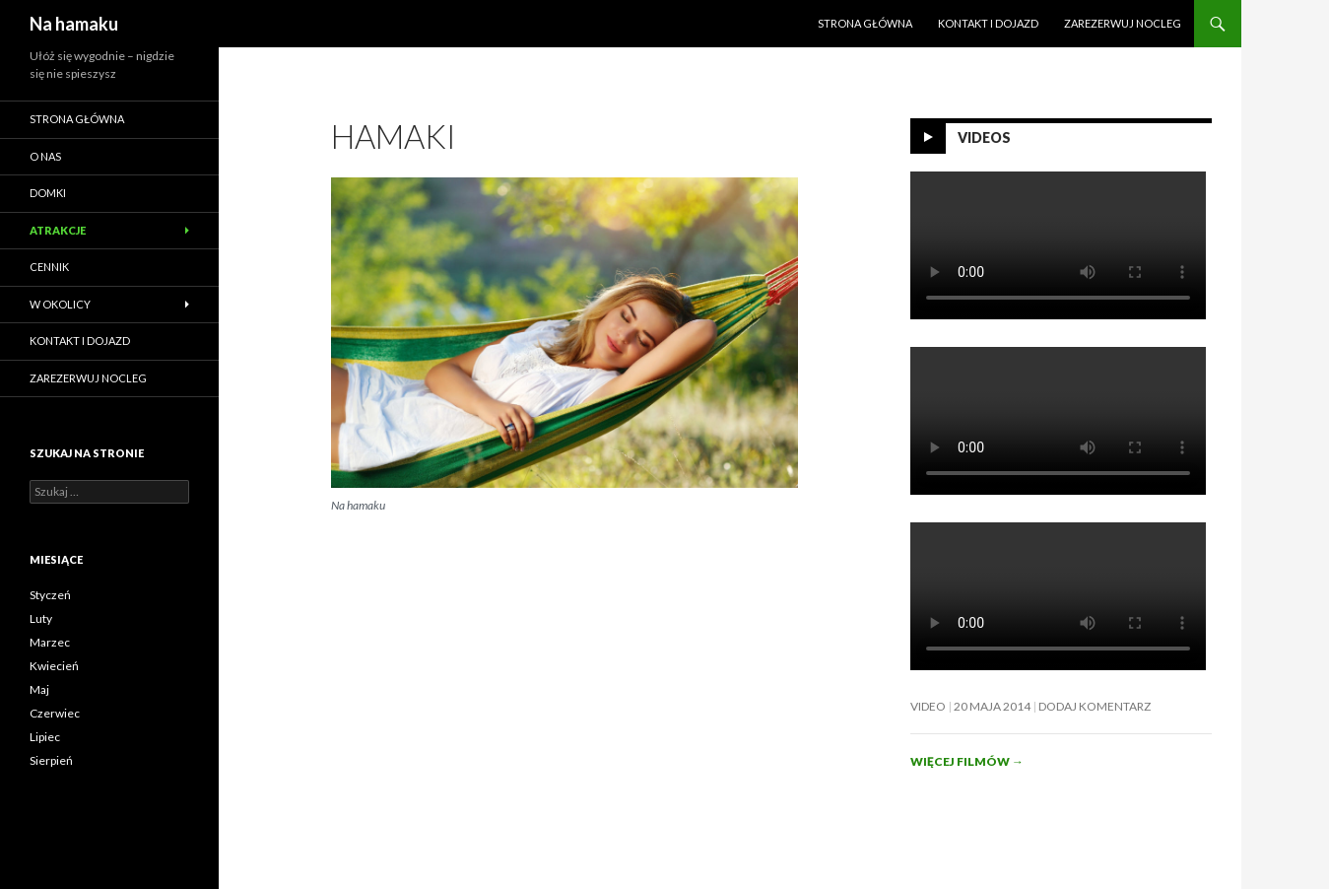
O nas (45, 156)
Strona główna (865, 23)
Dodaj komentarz (1094, 706)
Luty (41, 618)
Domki (48, 192)
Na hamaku (74, 23)
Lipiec (45, 736)
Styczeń (50, 594)
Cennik (49, 266)
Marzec (50, 642)
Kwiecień (54, 665)
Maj (39, 689)
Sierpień (51, 760)
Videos (984, 137)
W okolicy (60, 304)
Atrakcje (58, 230)
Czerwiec (55, 713)
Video (928, 706)
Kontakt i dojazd (988, 23)
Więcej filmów (967, 761)
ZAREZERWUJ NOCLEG (1122, 23)
